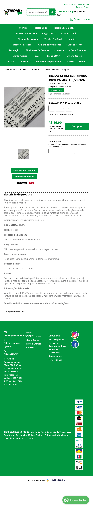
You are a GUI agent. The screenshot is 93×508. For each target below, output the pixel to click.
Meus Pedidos (84, 4)
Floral (82, 61)
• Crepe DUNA (53, 55)
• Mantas (71, 39)
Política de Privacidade (54, 351)
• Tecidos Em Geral (52, 39)
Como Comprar (33, 336)
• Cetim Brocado (77, 50)
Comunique (54, 335)
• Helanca (59, 50)
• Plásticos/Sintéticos (20, 44)
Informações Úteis (55, 329)
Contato (30, 347)
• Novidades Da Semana (37, 50)
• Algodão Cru (49, 33)
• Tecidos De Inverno (27, 39)
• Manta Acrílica (19, 55)
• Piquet (36, 55)
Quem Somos (32, 340)
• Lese (11, 61)
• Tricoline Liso (40, 27)
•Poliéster (24, 61)
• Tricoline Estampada (64, 27)
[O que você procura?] (52, 12)
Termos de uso (55, 359)
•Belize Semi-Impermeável (48, 61)
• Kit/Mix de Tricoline (26, 33)
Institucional (33, 327)
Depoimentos (55, 356)
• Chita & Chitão (69, 33)
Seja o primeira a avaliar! (59, 94)
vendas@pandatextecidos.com (18, 335)
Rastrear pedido (56, 339)
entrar (77, 19)
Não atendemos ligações (12, 345)
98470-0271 (12, 354)
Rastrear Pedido (83, 7)
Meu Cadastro (69, 4)
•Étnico (70, 61)
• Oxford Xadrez (73, 55)
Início (25, 27)
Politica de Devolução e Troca (57, 344)
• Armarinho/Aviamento (49, 44)
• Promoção (13, 50)
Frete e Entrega (33, 343)
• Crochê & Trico (74, 44)
